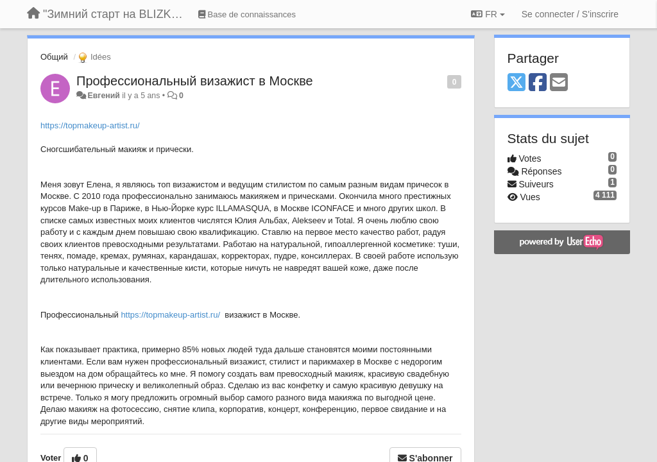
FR (487, 14)
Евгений (103, 95)
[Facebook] (538, 83)
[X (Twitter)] (516, 83)
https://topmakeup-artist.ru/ (90, 125)
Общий (54, 57)
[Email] (559, 83)
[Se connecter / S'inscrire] (570, 14)
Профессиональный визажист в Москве (194, 81)
